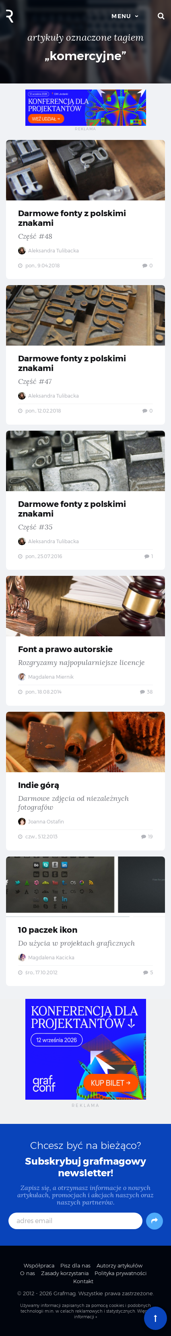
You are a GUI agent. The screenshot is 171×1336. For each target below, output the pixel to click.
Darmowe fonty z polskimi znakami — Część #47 (85, 355)
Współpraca (39, 1265)
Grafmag (65, 1293)
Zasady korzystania (65, 1273)
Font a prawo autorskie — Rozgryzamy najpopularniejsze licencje (85, 641)
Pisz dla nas (75, 1265)
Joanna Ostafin (41, 822)
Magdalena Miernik (46, 677)
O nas (27, 1273)
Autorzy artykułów (119, 1265)
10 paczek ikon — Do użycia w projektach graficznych (85, 921)
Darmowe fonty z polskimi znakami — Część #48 (85, 209)
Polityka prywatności (120, 1273)
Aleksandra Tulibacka (48, 251)
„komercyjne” (85, 55)
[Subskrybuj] (154, 1221)
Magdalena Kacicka (46, 958)
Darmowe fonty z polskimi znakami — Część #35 (85, 500)
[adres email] (75, 1221)
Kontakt (83, 1281)
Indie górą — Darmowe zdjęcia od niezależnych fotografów (85, 781)
